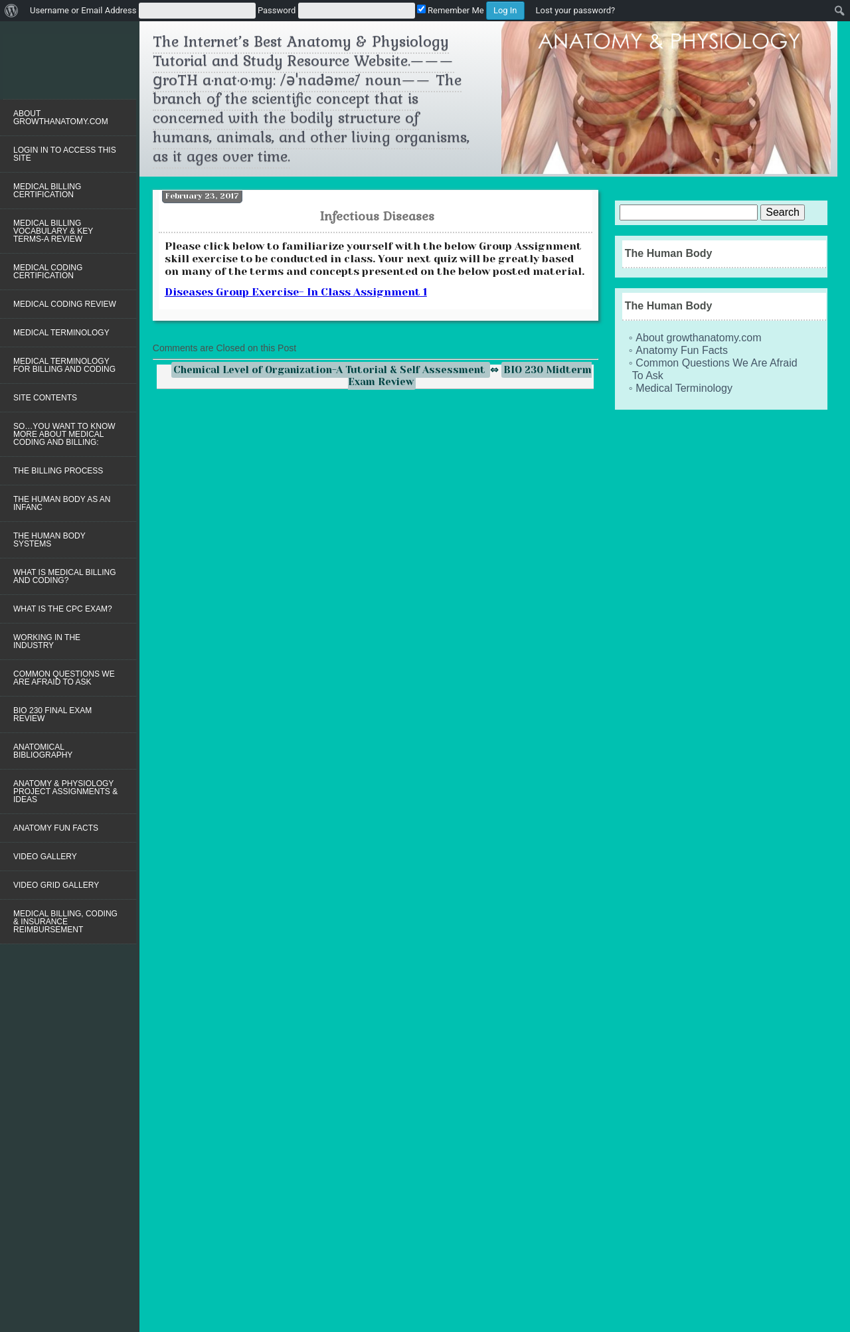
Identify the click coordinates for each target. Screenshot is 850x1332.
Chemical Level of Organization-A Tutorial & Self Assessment (330, 370)
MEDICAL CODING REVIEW (64, 304)
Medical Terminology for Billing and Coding (64, 365)
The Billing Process (58, 470)
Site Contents (45, 397)
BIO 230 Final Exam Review (52, 714)
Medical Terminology (61, 332)
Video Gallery (45, 856)
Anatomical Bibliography (42, 751)
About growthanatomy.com (60, 117)
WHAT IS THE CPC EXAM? (62, 609)
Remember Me (450, 10)
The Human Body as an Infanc (61, 503)
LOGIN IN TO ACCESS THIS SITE (64, 154)
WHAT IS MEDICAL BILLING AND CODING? (64, 576)
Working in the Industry (46, 641)
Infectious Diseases (377, 216)
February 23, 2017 (202, 196)
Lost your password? (576, 10)
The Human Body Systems (49, 539)
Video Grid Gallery (56, 885)
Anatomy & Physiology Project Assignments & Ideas (65, 791)
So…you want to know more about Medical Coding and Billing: (64, 434)
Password (277, 10)
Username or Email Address (83, 10)
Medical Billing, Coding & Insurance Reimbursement (65, 921)
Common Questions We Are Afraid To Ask (64, 678)
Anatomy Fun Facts (55, 828)
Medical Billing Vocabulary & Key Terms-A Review (53, 231)
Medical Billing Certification (47, 190)
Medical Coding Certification (47, 271)
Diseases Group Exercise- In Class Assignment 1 (296, 292)
